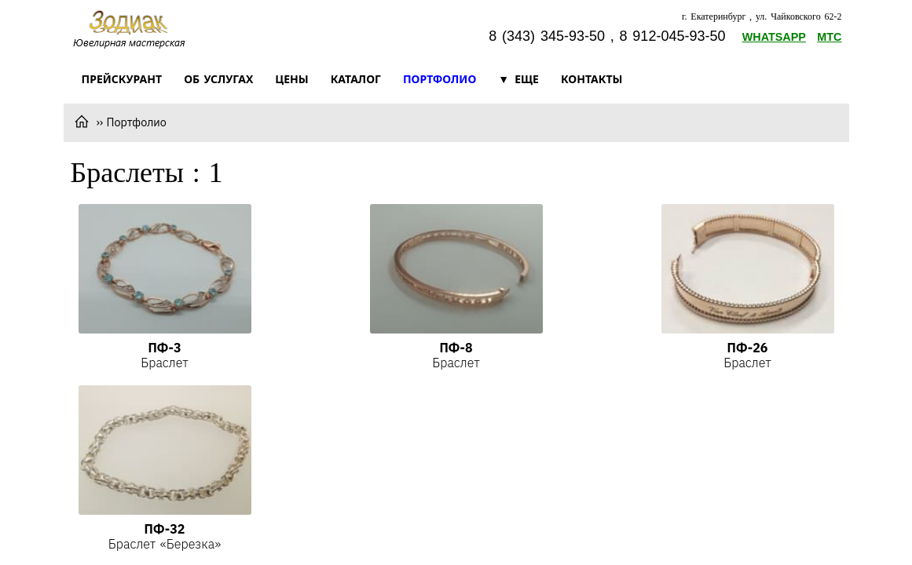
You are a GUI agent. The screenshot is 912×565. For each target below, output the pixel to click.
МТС (829, 37)
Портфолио (439, 78)
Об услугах (218, 78)
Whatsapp (774, 37)
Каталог (356, 78)
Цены (291, 78)
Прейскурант (122, 78)
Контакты (592, 78)
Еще (527, 78)
